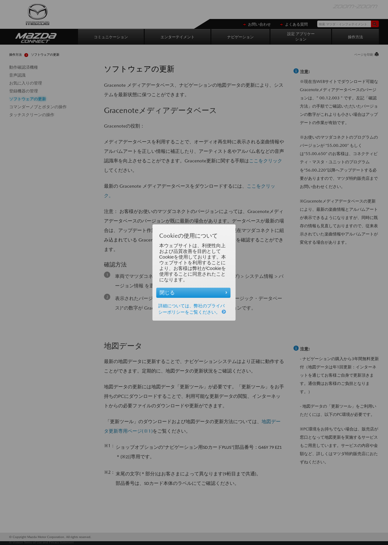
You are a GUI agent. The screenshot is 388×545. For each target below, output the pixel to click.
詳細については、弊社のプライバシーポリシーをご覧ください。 (192, 309)
